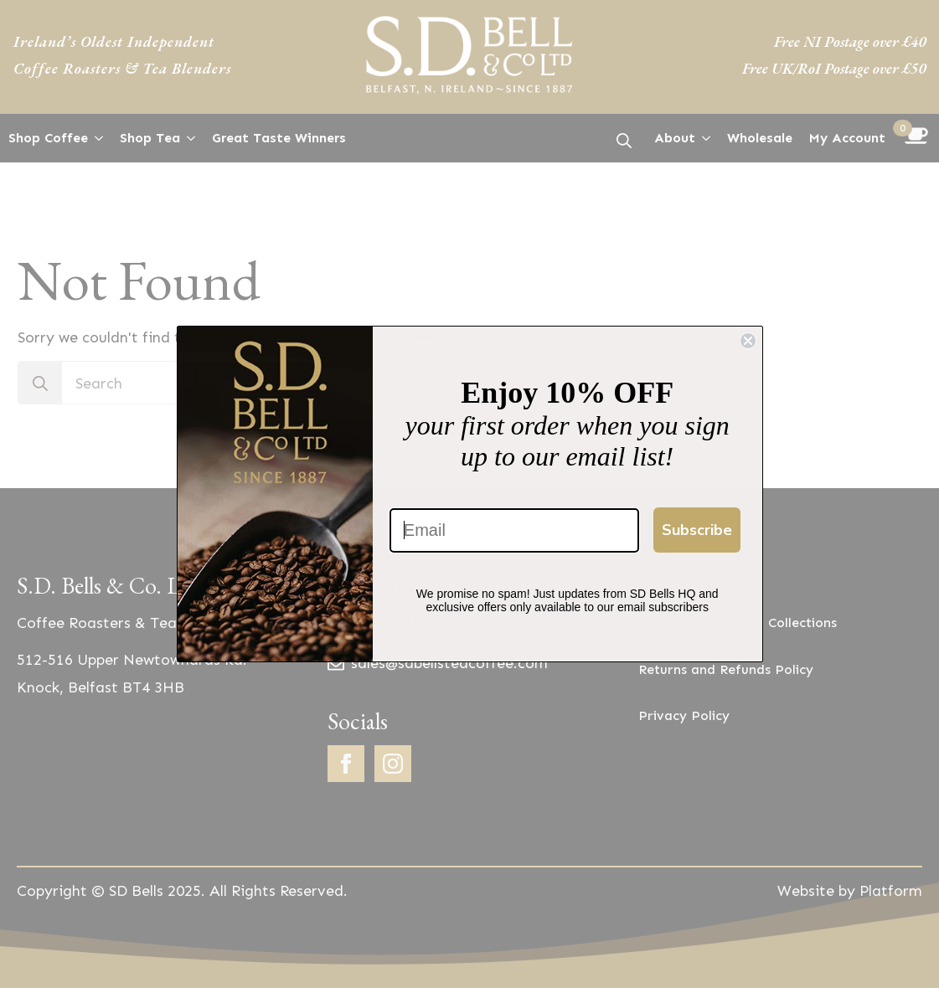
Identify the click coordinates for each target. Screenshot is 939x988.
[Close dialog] (748, 340)
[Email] (514, 530)
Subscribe (697, 530)
